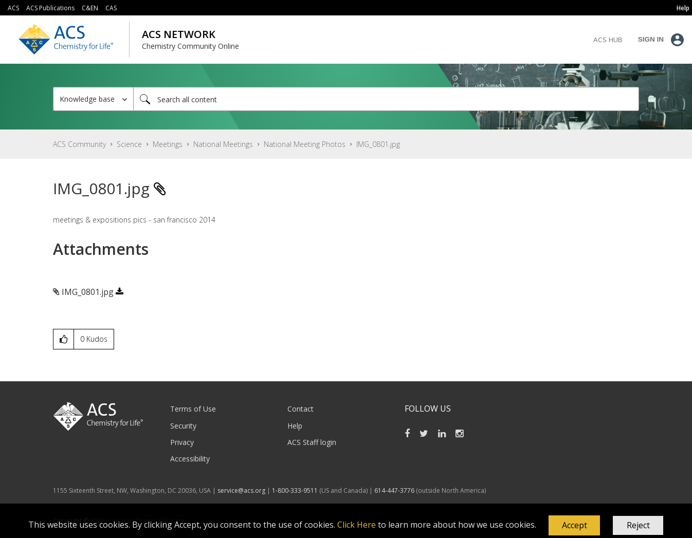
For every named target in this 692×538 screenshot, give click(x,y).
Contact (300, 409)
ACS (13, 8)
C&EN (90, 8)
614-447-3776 (395, 490)
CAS (111, 8)
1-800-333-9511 (295, 490)
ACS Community (79, 144)
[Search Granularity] (93, 98)
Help (294, 426)
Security (183, 426)
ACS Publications (50, 8)
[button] (574, 525)
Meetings (168, 144)
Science (129, 144)
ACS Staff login (311, 442)
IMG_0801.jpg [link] (378, 144)
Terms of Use (193, 409)
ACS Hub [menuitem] (608, 39)
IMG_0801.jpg (88, 292)
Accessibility (190, 458)
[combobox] (386, 99)
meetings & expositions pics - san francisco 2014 (134, 220)
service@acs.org (241, 490)
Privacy (182, 442)
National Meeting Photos (304, 144)
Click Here (356, 524)
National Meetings (223, 144)
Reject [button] (638, 525)
